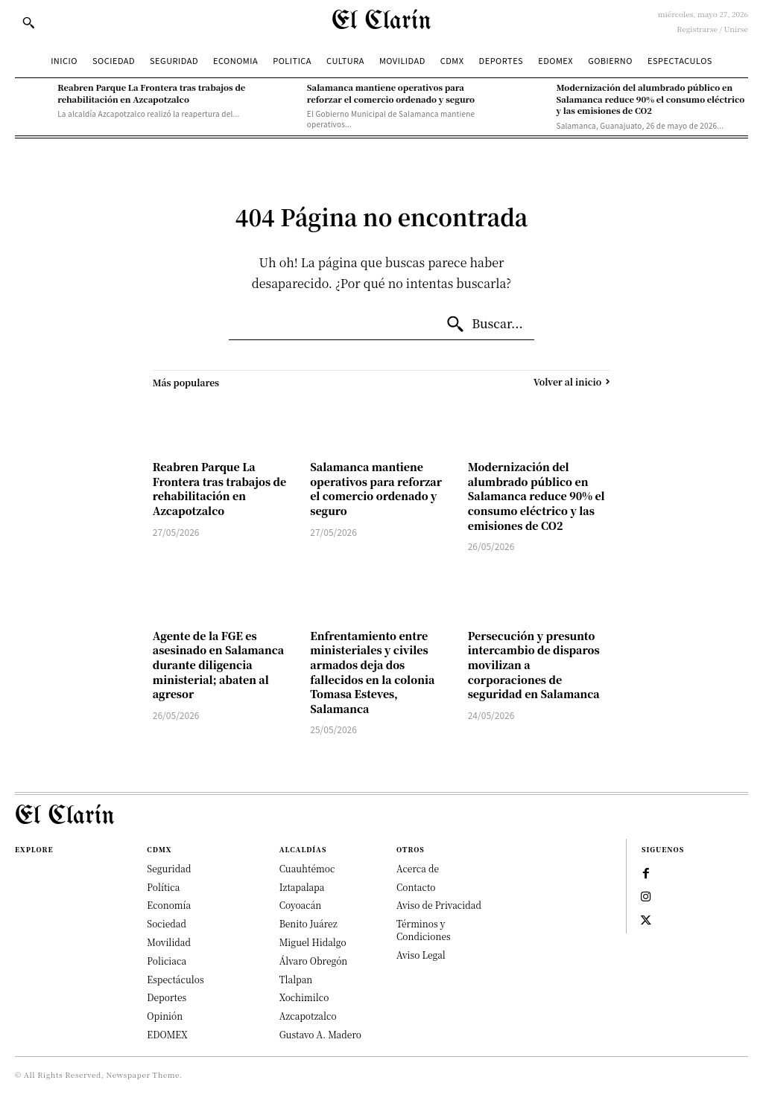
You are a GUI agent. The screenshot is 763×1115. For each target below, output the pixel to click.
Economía (169, 904)
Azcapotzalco (308, 1015)
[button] (28, 22)
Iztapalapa (302, 887)
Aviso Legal (421, 954)
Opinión (165, 1015)
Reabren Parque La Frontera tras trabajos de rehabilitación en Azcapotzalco (151, 92)
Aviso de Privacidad (438, 904)
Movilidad (169, 942)
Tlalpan (296, 979)
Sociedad (166, 923)
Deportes (166, 997)
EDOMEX (167, 1034)
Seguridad (169, 868)
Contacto (415, 887)
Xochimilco (304, 997)
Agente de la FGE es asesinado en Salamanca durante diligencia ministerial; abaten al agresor (218, 664)
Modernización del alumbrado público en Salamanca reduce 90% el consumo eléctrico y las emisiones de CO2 (651, 98)
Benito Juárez (308, 923)
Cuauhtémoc (307, 868)
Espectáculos (175, 979)
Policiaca (166, 960)
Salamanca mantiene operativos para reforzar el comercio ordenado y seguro (391, 92)
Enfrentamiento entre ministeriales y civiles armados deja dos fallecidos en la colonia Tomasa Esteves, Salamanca (372, 672)
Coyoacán (300, 904)
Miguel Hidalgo (312, 942)
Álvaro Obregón (313, 960)
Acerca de (417, 868)
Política (163, 887)
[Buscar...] (484, 324)
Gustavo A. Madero (320, 1034)
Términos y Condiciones (423, 929)
